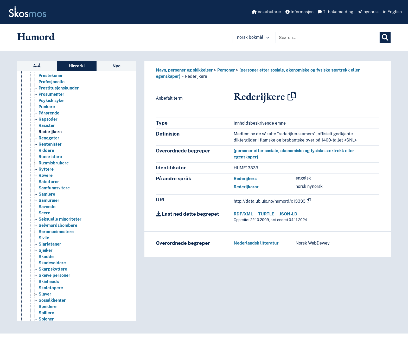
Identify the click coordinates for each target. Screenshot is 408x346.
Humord (36, 36)
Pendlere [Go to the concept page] (47, 90)
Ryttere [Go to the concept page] (46, 202)
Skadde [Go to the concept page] (46, 290)
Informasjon (299, 11)
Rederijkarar (246, 186)
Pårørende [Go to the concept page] (49, 146)
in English (392, 11)
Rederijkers (245, 178)
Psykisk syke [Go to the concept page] (51, 134)
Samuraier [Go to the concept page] (49, 234)
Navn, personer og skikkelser (184, 70)
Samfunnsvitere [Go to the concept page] (54, 221)
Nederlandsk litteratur (256, 243)
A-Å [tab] (37, 65)
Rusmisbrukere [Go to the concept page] (54, 196)
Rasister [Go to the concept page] (47, 159)
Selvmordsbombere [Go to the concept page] (58, 259)
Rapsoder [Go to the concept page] (48, 152)
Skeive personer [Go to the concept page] (54, 308)
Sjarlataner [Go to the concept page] (50, 277)
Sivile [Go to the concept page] (44, 271)
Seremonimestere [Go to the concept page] (56, 265)
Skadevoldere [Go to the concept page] (52, 296)
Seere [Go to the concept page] (44, 246)
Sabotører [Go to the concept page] (49, 215)
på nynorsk (368, 11)
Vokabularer (266, 11)
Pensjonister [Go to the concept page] (51, 96)
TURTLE (266, 214)
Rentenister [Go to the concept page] (50, 177)
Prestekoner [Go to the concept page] (51, 109)
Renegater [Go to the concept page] (49, 171)
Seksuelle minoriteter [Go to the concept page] (60, 252)
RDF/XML (243, 214)
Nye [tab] (116, 65)
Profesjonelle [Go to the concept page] (52, 115)
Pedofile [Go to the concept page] (47, 84)
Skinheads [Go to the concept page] (49, 315)
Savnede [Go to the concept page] (47, 240)
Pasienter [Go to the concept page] (48, 71)
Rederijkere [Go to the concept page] (50, 165)
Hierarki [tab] (77, 65)
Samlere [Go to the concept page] (47, 227)
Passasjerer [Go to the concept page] (50, 77)
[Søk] (385, 37)
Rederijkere (196, 76)
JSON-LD (288, 214)
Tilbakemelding (335, 11)
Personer (226, 70)
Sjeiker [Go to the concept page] (46, 283)
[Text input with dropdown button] (328, 37)
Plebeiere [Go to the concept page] (48, 102)
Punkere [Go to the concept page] (47, 140)
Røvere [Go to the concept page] (46, 209)
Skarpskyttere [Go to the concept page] (53, 302)
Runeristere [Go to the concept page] (50, 190)
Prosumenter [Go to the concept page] (51, 127)
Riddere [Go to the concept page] (46, 184)
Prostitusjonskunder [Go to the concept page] (59, 121)
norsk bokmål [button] (253, 37)
